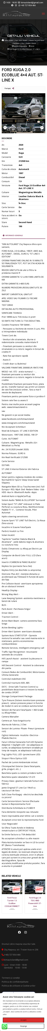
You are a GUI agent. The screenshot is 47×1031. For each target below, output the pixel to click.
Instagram (25, 932)
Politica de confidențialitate (15, 981)
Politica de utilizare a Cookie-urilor (18, 985)
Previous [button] (5, 127)
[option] (23, 108)
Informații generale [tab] (13, 235)
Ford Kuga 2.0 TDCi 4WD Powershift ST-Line (35, 901)
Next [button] (42, 127)
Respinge (23, 1026)
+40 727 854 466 (28, 5)
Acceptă (23, 1020)
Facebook (19, 932)
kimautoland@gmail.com (32, 2)
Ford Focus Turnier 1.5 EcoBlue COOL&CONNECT (12, 901)
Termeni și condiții (11, 977)
